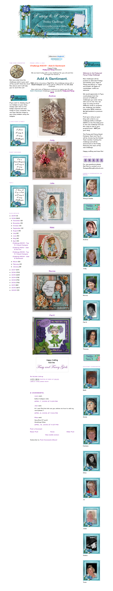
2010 (13, 287)
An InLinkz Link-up (36, 376)
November (16, 223)
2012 (13, 282)
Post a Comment (36, 429)
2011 (13, 285)
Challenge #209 (42, 381)
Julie (52, 183)
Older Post (70, 432)
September (17, 228)
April (15, 241)
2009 (14, 290)
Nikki (52, 227)
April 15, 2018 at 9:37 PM (46, 424)
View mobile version (52, 435)
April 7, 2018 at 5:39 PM (46, 401)
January (16, 266)
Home (52, 432)
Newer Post (34, 432)
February (16, 264)
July (14, 233)
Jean (36, 405)
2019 (13, 216)
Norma (52, 271)
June (15, 236)
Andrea (52, 96)
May (15, 238)
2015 (13, 275)
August (16, 231)
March (15, 261)
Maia (36, 417)
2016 (13, 272)
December (16, 220)
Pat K (52, 315)
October (16, 225)
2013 (13, 280)
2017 (13, 270)
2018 (13, 218)
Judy (52, 140)
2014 (13, 277)
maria (36, 396)
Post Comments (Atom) (48, 440)
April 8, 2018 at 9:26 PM (46, 413)
